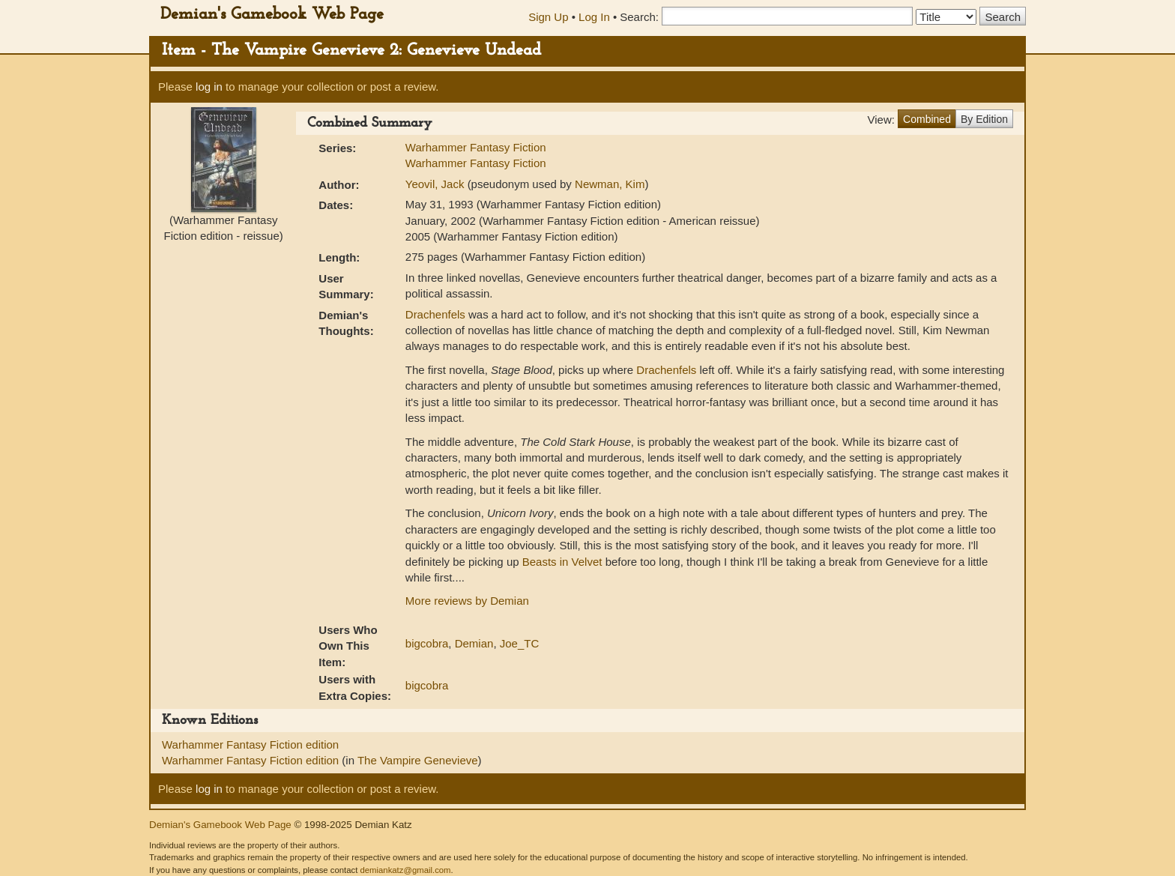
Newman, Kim (609, 184)
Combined (927, 119)
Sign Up (548, 16)
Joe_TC (520, 643)
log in (209, 86)
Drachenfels (435, 314)
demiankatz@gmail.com (405, 870)
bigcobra (427, 643)
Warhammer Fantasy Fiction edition (250, 744)
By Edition (984, 119)
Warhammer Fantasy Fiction (475, 147)
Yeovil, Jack (436, 184)
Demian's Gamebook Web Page (272, 14)
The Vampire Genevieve (417, 760)
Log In (594, 16)
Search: (639, 16)
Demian (474, 643)
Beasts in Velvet (562, 561)
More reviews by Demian (467, 600)
